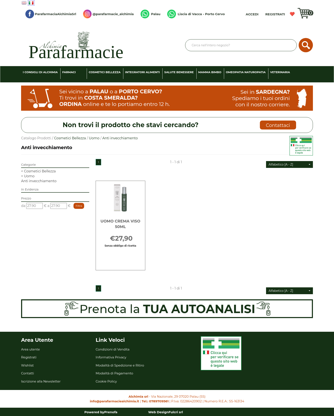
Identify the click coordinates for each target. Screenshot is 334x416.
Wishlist (292, 14)
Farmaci (69, 72)
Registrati (275, 14)
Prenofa (110, 412)
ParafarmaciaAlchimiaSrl (50, 13)
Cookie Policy (106, 381)
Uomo (94, 138)
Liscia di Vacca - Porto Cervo (196, 13)
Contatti (27, 373)
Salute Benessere (179, 72)
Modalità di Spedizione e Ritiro (120, 365)
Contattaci (278, 125)
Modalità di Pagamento (114, 373)
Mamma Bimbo (209, 72)
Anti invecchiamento (38, 181)
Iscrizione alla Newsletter (41, 381)
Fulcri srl (176, 412)
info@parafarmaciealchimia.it (114, 401)
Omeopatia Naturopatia (246, 72)
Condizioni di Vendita (113, 349)
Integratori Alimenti (142, 72)
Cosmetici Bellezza (105, 72)
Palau (150, 13)
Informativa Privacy (111, 357)
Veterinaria (280, 72)
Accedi (252, 14)
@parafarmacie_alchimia (108, 13)
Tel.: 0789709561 (155, 401)
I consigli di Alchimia (40, 72)
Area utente (30, 349)
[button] (289, 164)
